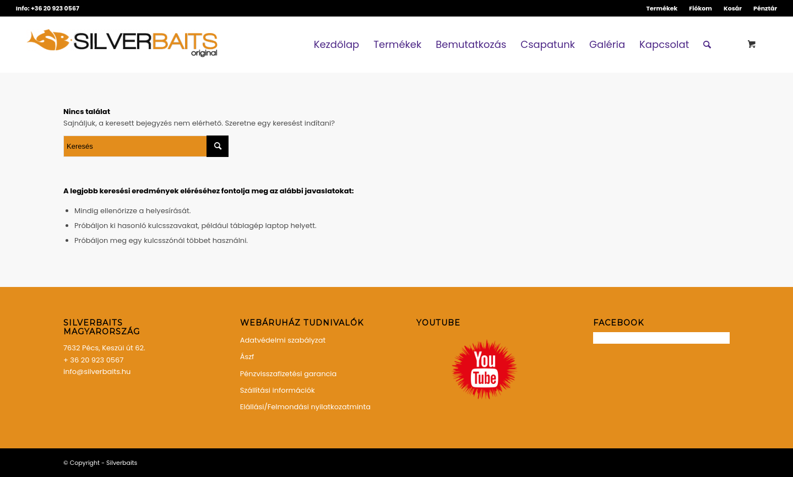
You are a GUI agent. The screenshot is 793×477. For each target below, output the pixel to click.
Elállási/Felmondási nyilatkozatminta (305, 407)
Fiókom (700, 8)
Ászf (247, 356)
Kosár (733, 8)
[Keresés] (707, 44)
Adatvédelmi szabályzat (283, 340)
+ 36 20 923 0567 (93, 360)
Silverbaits (121, 462)
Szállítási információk (277, 390)
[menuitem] (662, 8)
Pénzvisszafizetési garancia (288, 373)
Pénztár (765, 8)
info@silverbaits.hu (97, 371)
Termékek (662, 8)
